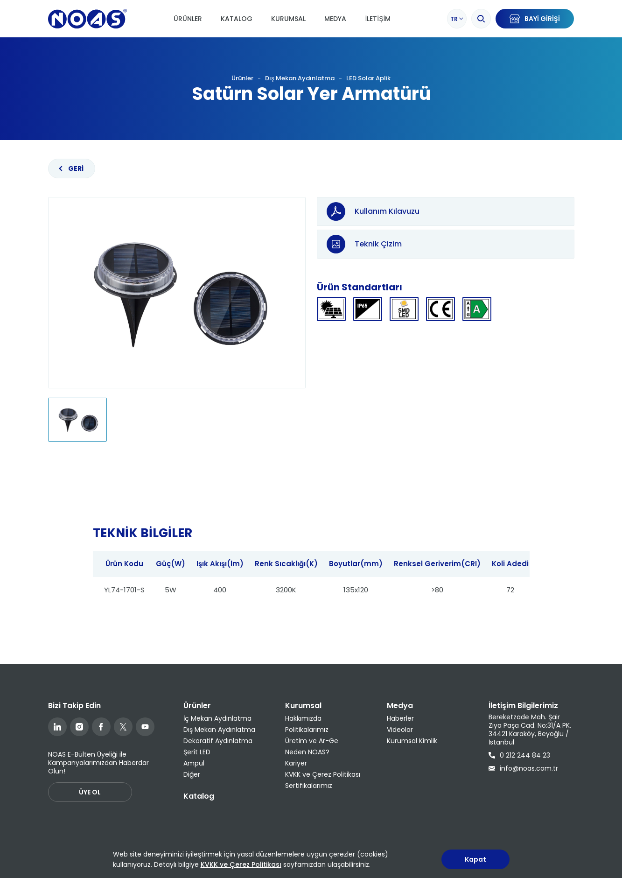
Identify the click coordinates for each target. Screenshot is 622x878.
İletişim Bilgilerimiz (523, 705)
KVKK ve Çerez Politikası (322, 774)
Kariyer (296, 763)
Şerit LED (196, 752)
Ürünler (188, 18)
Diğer (191, 774)
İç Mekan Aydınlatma (217, 718)
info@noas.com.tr (523, 768)
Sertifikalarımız (308, 785)
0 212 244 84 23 (519, 755)
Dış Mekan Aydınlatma (300, 78)
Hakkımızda (303, 718)
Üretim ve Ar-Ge (311, 740)
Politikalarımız (306, 729)
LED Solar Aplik (368, 78)
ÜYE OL (90, 792)
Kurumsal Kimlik (412, 740)
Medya (335, 18)
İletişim (378, 18)
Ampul (193, 763)
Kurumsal (288, 18)
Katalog (236, 18)
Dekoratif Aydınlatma (217, 740)
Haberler (400, 718)
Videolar (400, 729)
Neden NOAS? (307, 752)
